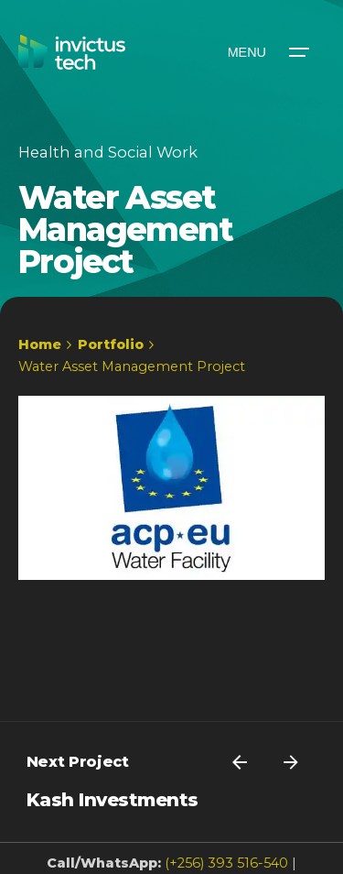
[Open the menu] (267, 52)
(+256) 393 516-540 (226, 863)
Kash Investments (112, 800)
